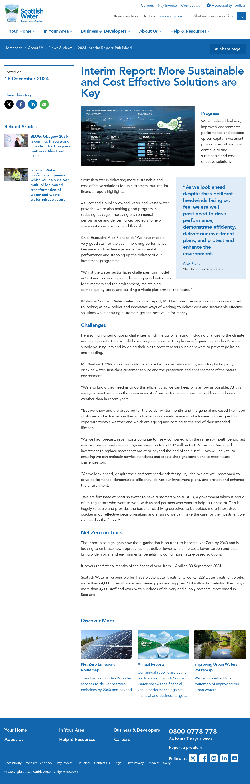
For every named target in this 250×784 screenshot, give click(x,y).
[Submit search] (241, 16)
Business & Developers (104, 31)
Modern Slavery (159, 763)
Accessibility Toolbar (226, 5)
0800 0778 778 (193, 731)
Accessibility (13, 763)
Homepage (13, 48)
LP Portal (83, 763)
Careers (147, 5)
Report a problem (185, 747)
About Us (149, 31)
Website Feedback (39, 763)
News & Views (60, 48)
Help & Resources (189, 31)
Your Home (21, 31)
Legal (118, 763)
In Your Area (57, 31)
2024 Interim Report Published (105, 48)
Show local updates (170, 16)
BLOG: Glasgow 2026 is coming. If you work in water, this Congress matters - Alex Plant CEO (50, 146)
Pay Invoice (167, 5)
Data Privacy (135, 763)
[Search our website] (213, 16)
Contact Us (190, 5)
